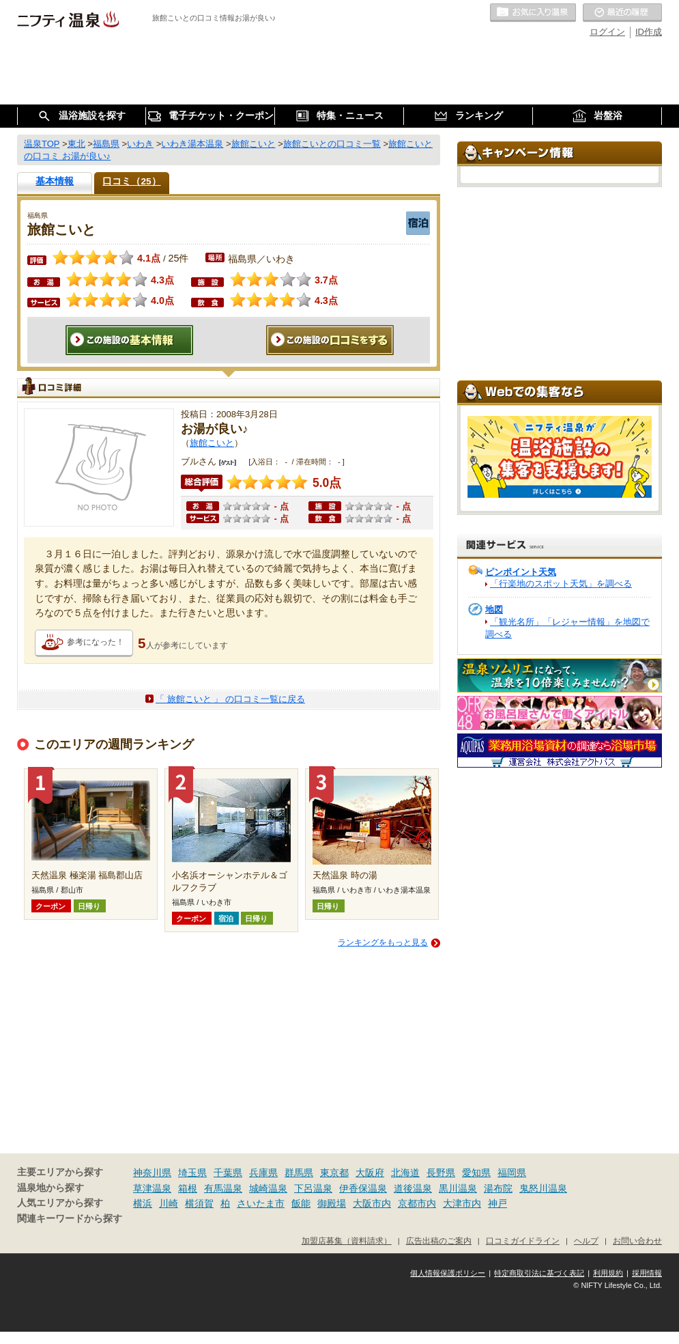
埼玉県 (192, 1172)
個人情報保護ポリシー (447, 1273)
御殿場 (331, 1203)
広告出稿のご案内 (439, 1240)
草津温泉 (152, 1188)
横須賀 (199, 1203)
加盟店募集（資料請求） (347, 1240)
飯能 (300, 1203)
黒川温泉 (458, 1188)
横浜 (142, 1203)
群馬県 (299, 1172)
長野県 (441, 1172)
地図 (494, 609)
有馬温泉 (223, 1188)
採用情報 (647, 1273)
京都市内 (417, 1203)
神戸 (497, 1203)
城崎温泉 (268, 1188)
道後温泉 (413, 1188)
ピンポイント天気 (520, 572)
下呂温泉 (313, 1188)
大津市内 (462, 1203)
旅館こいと (212, 443)
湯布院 (498, 1188)
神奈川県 (152, 1172)
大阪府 (370, 1172)
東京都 (334, 1172)
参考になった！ (95, 642)
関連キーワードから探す (69, 1219)
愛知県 (476, 1172)
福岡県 (511, 1172)
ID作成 (648, 32)
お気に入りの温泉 (533, 13)
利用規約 (608, 1273)
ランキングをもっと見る (383, 942)
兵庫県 (263, 1172)
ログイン (607, 32)
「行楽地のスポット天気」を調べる (561, 583)
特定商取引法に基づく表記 (539, 1273)
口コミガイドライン (523, 1240)
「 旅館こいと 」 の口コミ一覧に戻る (230, 699)
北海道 (405, 1172)
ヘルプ (586, 1240)
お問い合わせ (637, 1240)
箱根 (187, 1188)
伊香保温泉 (363, 1188)
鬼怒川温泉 (543, 1188)
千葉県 (228, 1172)
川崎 (168, 1203)
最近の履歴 (622, 13)
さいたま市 (261, 1203)
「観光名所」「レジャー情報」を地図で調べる (567, 628)
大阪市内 (372, 1203)
